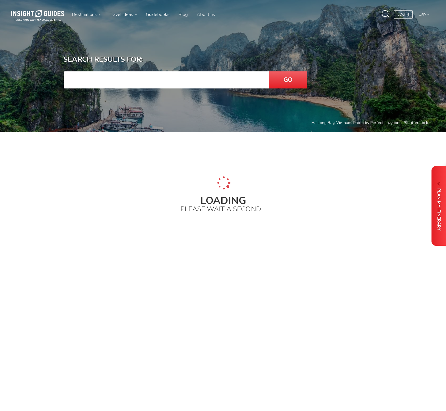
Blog (183, 14)
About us (206, 14)
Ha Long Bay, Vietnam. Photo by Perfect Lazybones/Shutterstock (369, 123)
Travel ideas (123, 14)
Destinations (86, 14)
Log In (403, 14)
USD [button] (423, 15)
